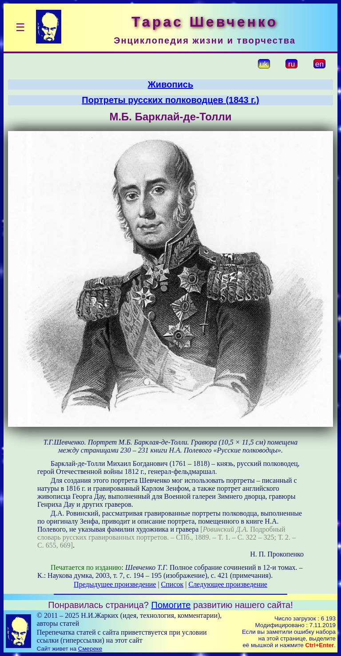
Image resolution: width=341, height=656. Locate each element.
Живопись (170, 84)
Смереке (90, 648)
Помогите (171, 605)
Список (172, 584)
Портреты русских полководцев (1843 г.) (170, 100)
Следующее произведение (227, 584)
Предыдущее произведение (115, 584)
